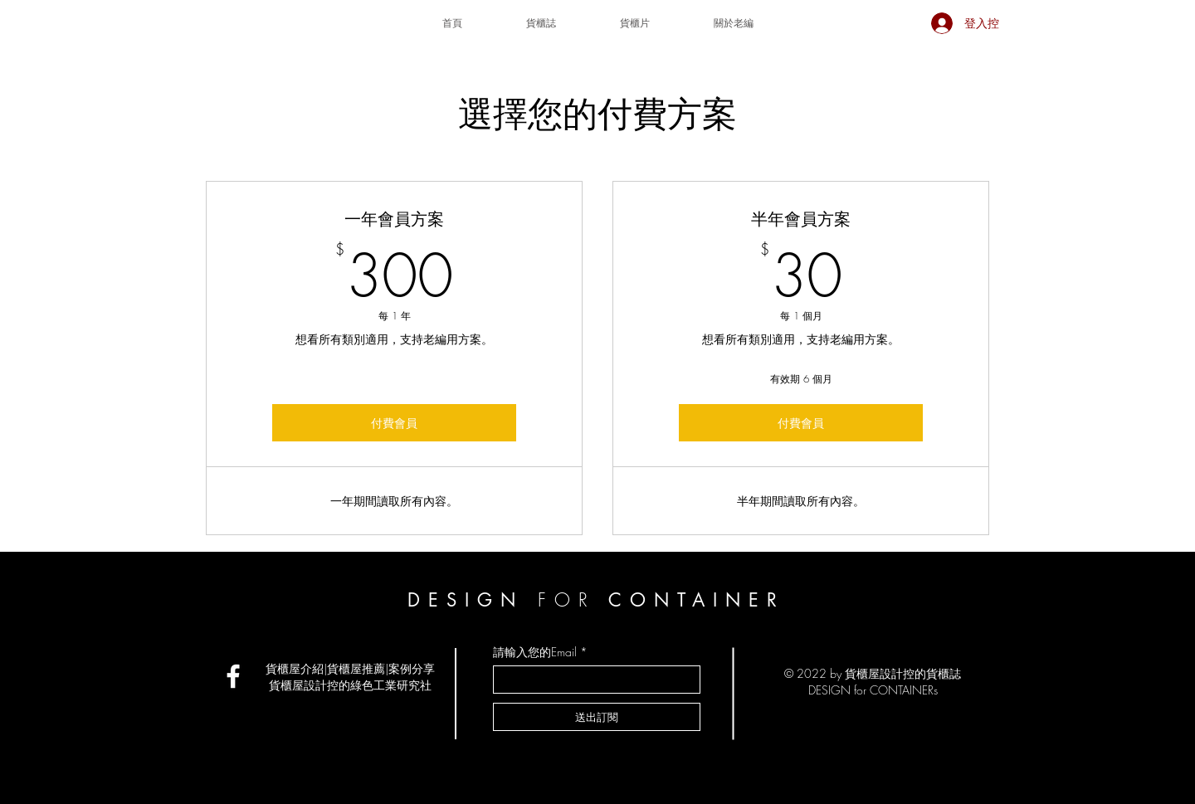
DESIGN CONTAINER (595, 600)
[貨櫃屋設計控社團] (233, 676)
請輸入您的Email (535, 652)
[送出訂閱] (596, 717)
